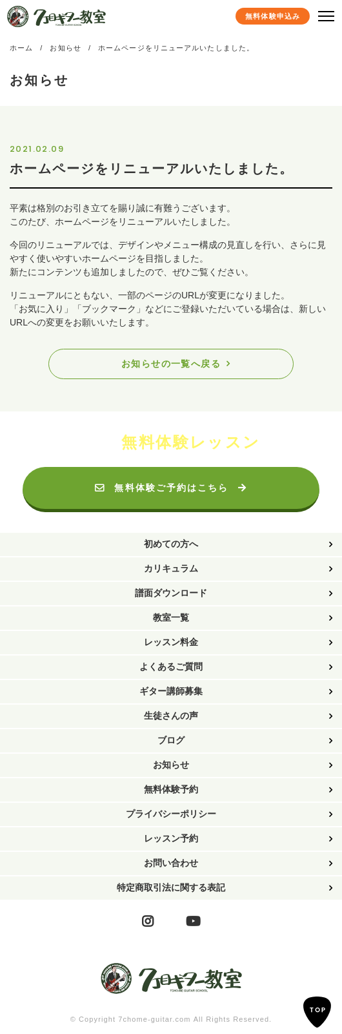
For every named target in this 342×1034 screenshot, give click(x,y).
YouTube (193, 922)
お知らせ (171, 765)
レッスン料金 (171, 642)
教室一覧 (171, 617)
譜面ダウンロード (171, 593)
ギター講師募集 (171, 691)
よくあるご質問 (171, 666)
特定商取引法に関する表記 (171, 887)
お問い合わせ (171, 863)
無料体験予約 (171, 789)
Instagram (147, 922)
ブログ (171, 740)
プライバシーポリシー (171, 814)
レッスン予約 (171, 838)
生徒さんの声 (171, 715)
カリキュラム (171, 568)
